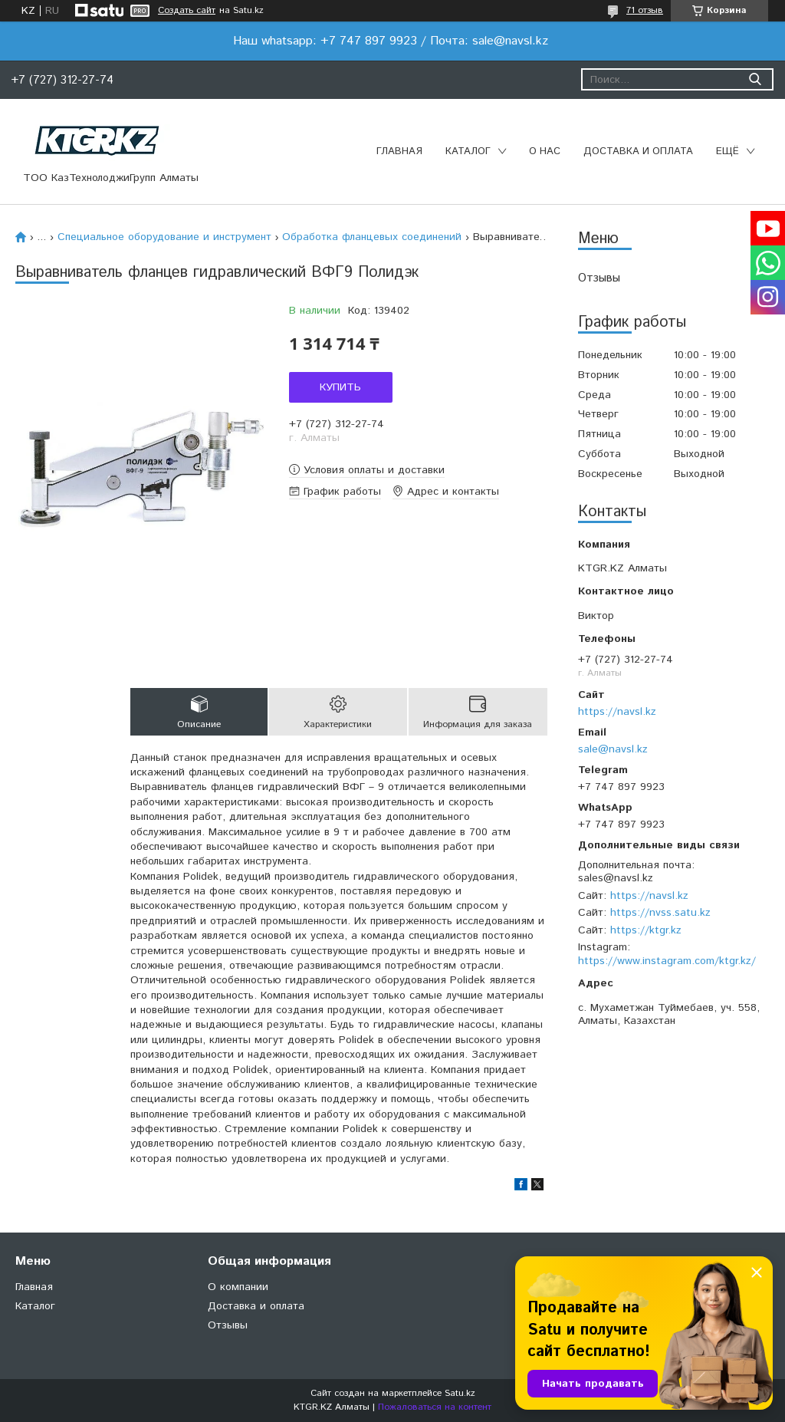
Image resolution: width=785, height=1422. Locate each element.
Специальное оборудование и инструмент (164, 237)
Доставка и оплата (638, 151)
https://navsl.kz (617, 711)
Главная (399, 151)
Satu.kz (460, 1393)
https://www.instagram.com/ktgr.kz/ (667, 961)
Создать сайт (186, 10)
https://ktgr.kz (646, 930)
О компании (238, 1287)
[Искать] (754, 79)
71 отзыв (644, 10)
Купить (340, 387)
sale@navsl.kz (613, 749)
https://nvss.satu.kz (660, 912)
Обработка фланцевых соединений (371, 237)
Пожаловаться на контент (434, 1407)
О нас (544, 151)
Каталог (468, 151)
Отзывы (599, 278)
